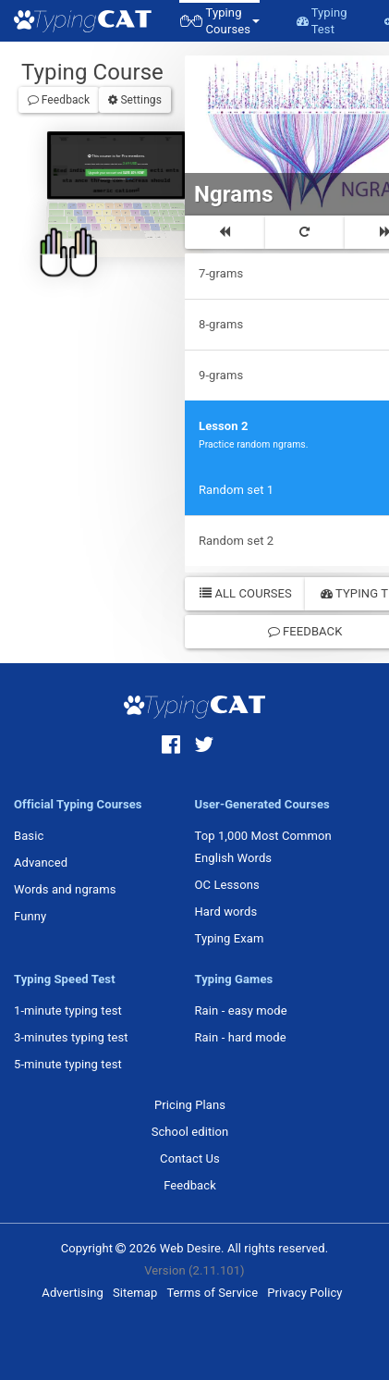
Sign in (126, 175)
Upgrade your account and (114, 169)
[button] (219, 21)
